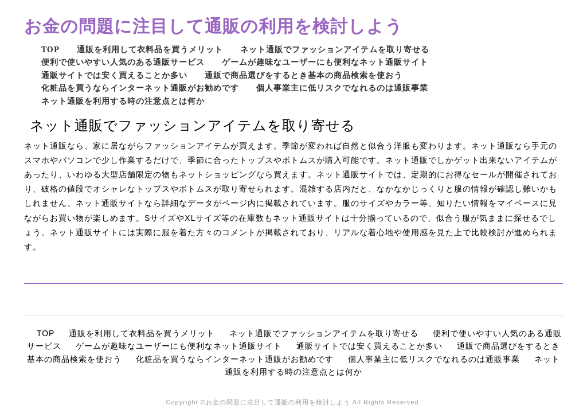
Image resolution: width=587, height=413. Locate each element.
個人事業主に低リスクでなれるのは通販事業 (342, 87)
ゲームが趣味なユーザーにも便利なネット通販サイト (325, 61)
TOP (50, 49)
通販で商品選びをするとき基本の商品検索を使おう (303, 74)
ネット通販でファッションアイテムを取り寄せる (334, 49)
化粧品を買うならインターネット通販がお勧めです (140, 87)
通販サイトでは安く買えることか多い (114, 74)
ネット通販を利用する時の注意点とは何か (123, 100)
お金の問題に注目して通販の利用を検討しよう (213, 25)
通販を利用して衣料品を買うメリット (150, 49)
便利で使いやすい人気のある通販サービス (123, 61)
